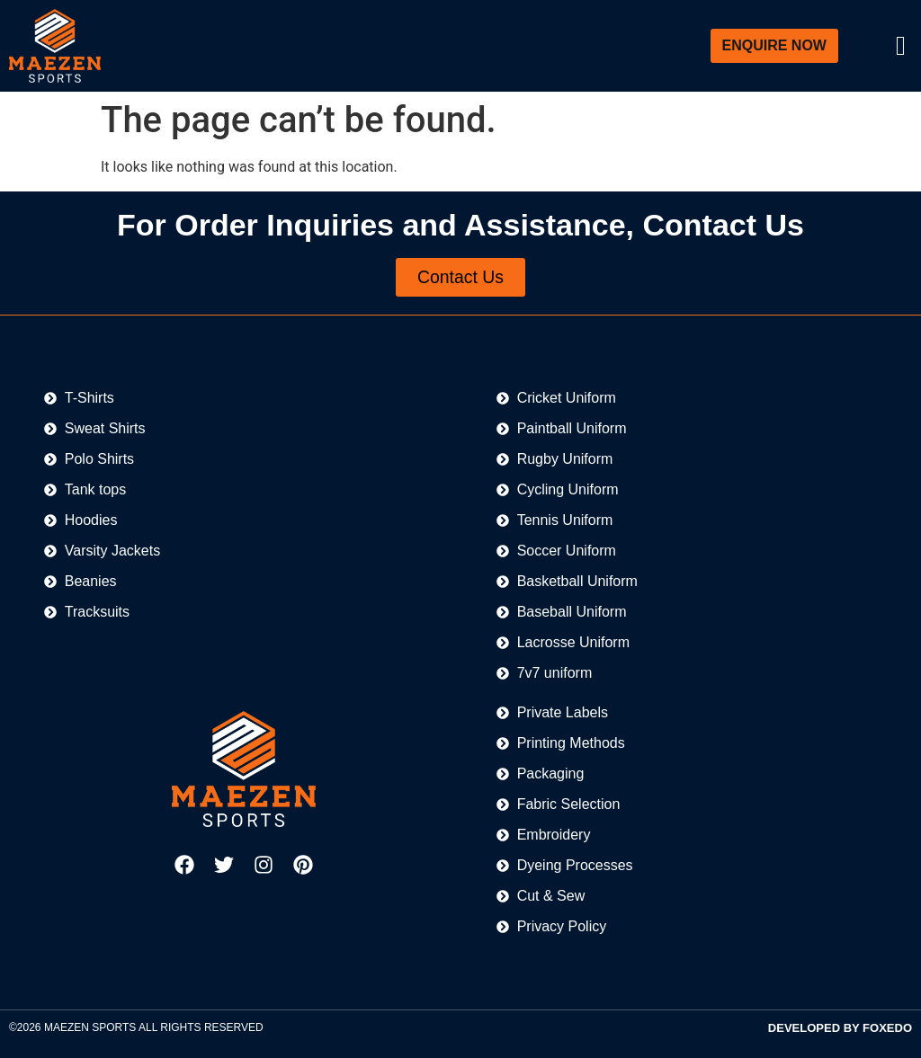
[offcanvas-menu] (901, 46)
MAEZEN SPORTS (90, 1028)
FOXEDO (887, 1029)
